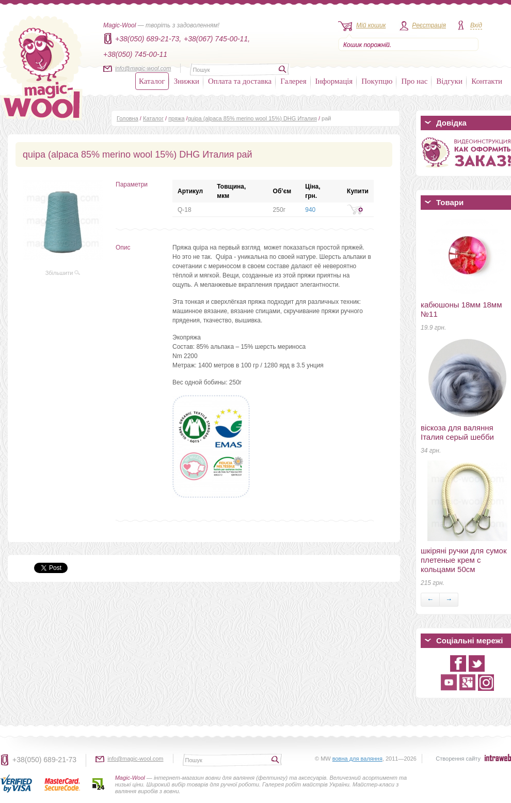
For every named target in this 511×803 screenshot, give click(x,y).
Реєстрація (429, 25)
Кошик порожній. (367, 45)
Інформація (334, 81)
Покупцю (376, 81)
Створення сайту (458, 758)
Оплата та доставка (240, 81)
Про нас (414, 81)
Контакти (486, 81)
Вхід (476, 25)
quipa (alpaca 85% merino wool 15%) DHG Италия (252, 118)
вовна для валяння (357, 758)
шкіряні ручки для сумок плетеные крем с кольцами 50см (463, 560)
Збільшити (63, 273)
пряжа (176, 118)
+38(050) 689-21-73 (44, 759)
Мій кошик (371, 25)
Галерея (293, 81)
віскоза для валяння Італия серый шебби (457, 432)
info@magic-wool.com (143, 68)
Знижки (186, 81)
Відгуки (449, 81)
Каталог (152, 81)
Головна (127, 118)
